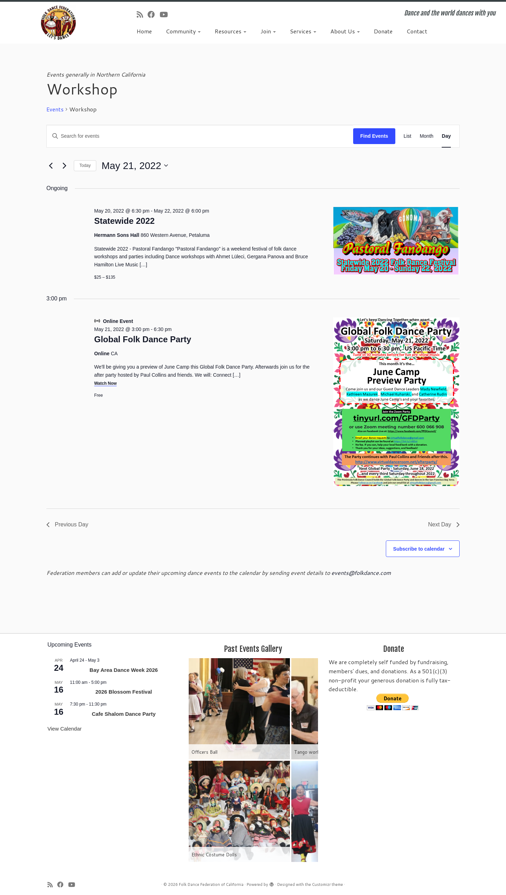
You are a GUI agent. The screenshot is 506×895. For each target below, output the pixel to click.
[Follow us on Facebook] (154, 14)
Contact (417, 31)
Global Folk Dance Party (142, 339)
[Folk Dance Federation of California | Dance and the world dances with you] (58, 22)
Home (144, 31)
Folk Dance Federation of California (211, 884)
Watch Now (105, 383)
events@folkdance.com (361, 573)
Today (85, 165)
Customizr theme (327, 884)
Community (183, 31)
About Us (345, 31)
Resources (230, 31)
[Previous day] (50, 165)
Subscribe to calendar (419, 549)
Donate (383, 31)
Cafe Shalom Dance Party (124, 714)
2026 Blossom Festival (124, 692)
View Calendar (64, 729)
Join (268, 31)
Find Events (374, 136)
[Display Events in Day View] (446, 136)
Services (303, 31)
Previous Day (67, 524)
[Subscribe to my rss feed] (142, 14)
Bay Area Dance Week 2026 (124, 670)
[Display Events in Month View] (426, 136)
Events (55, 109)
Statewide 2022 (124, 221)
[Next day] (64, 165)
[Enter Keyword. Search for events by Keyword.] (200, 136)
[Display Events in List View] (407, 136)
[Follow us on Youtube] (166, 14)
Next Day (444, 524)
